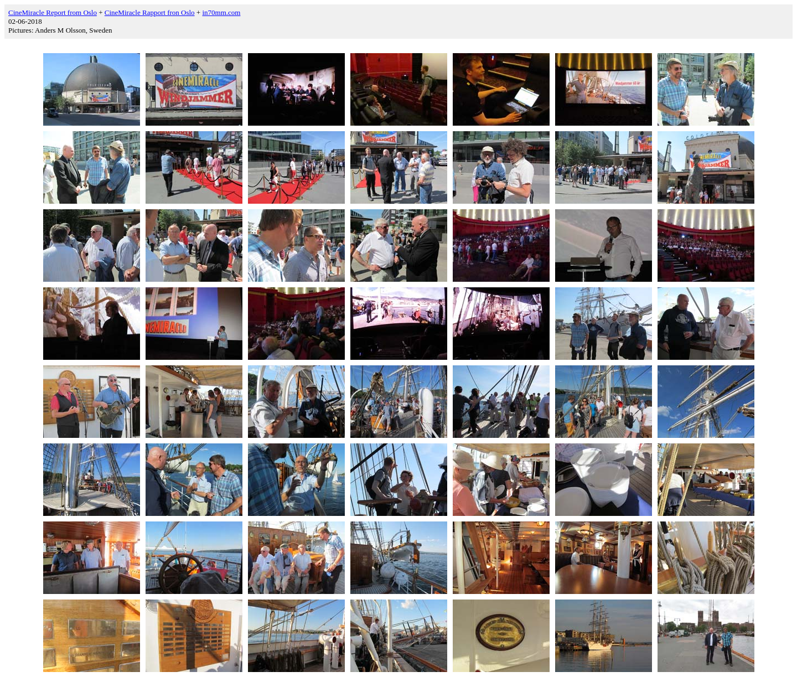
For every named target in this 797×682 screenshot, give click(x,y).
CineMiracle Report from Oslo (52, 12)
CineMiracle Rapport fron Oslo (150, 12)
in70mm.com (221, 12)
